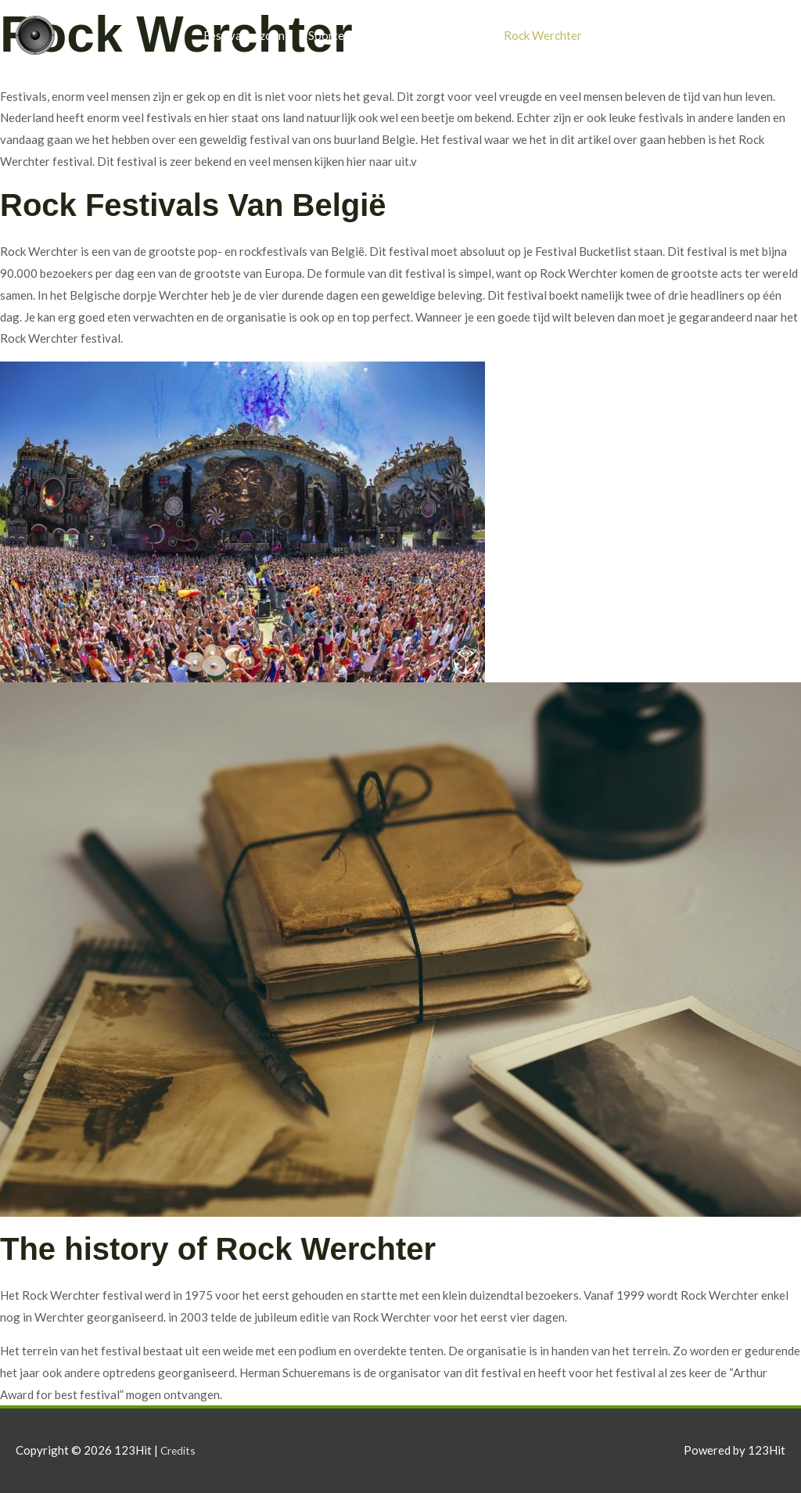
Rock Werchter (543, 35)
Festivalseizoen (244, 35)
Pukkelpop (632, 35)
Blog (695, 35)
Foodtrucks (451, 35)
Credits (179, 1450)
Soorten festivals (353, 35)
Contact (752, 35)
